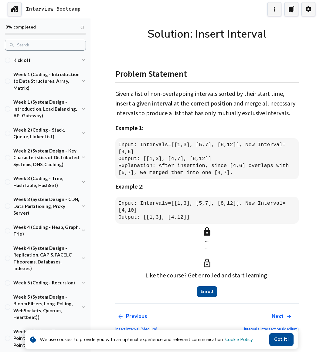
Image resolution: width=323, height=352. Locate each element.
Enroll (207, 291)
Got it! (281, 339)
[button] (45, 60)
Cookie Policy (239, 340)
